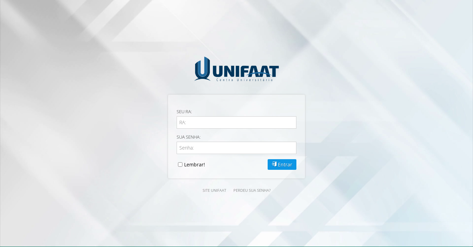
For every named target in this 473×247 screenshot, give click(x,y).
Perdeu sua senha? (252, 190)
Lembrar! (191, 164)
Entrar (282, 164)
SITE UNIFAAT (214, 190)
